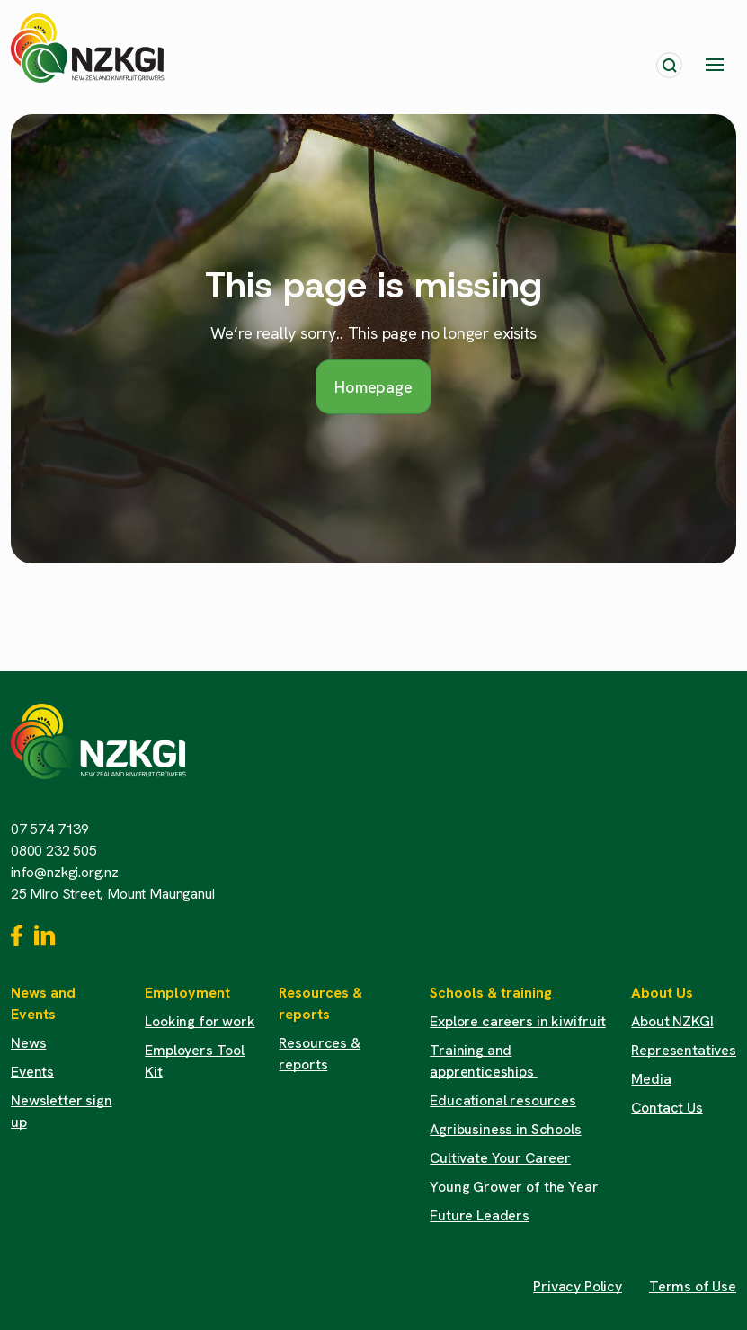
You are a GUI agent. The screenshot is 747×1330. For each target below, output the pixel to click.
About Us (662, 992)
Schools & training (491, 992)
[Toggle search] (669, 65)
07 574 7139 (50, 829)
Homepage (373, 387)
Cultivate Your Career (500, 1157)
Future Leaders (479, 1215)
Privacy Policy (577, 1286)
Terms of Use (692, 1286)
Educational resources (503, 1100)
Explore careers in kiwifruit (518, 1021)
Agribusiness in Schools (505, 1129)
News (28, 1042)
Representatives (683, 1050)
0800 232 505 (54, 850)
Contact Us (666, 1107)
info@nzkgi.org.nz (65, 872)
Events (32, 1071)
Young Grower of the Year (514, 1186)
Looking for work (199, 1021)
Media (651, 1078)
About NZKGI (672, 1021)
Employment (187, 992)
